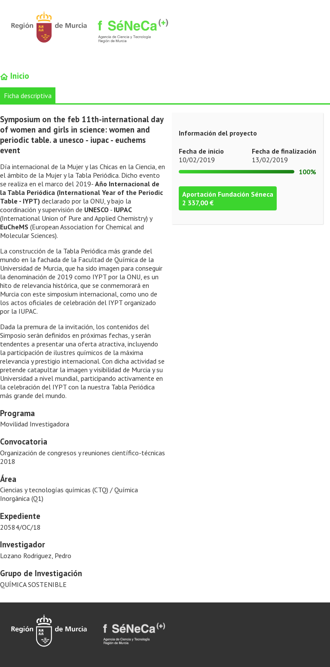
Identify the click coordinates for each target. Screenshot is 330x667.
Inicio (14, 76)
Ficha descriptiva (28, 95)
